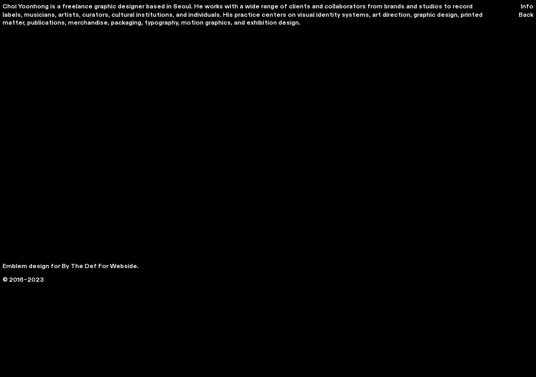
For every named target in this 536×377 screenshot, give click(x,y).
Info (527, 6)
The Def (84, 266)
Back (526, 14)
